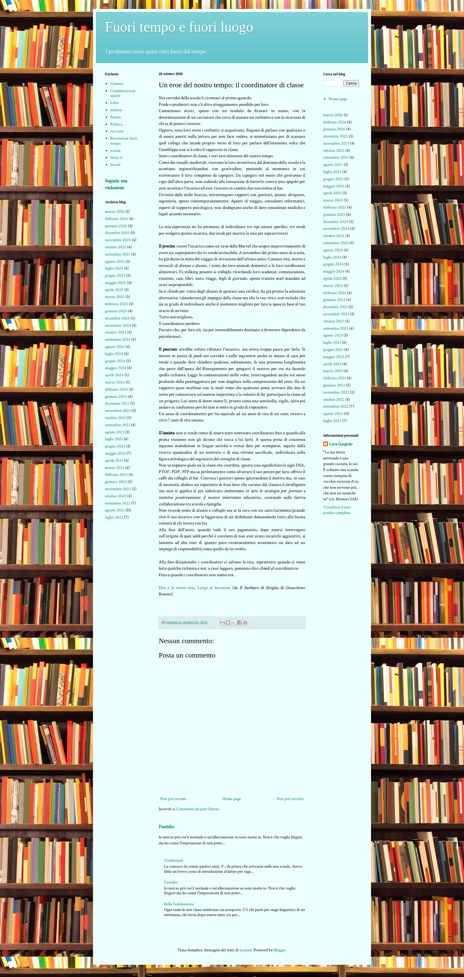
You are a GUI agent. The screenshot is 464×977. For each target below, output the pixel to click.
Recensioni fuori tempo (124, 141)
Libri (114, 103)
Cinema (116, 83)
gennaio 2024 (116, 396)
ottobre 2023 (115, 418)
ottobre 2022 (115, 496)
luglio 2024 (114, 354)
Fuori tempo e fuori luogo (179, 27)
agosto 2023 (114, 432)
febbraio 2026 (116, 218)
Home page (231, 799)
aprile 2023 (114, 460)
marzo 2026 (115, 211)
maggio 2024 (115, 368)
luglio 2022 (114, 517)
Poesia (115, 117)
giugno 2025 (115, 275)
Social (115, 164)
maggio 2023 (115, 453)
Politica (116, 124)
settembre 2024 (117, 339)
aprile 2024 (114, 375)
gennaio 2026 (116, 226)
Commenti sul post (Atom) (197, 809)
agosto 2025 (115, 261)
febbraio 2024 (116, 389)
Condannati (173, 860)
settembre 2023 (117, 425)
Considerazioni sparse (122, 93)
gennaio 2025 (116, 311)
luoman (245, 950)
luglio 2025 (114, 268)
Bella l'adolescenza (179, 904)
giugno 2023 (115, 446)
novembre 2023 (118, 410)
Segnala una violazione (116, 184)
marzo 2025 (115, 296)
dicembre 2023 (117, 403)
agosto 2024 (115, 346)
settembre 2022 (117, 503)
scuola (115, 150)
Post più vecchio (290, 799)
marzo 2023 (114, 467)
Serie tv (116, 157)
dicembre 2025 (117, 233)
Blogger (280, 950)
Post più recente (173, 799)
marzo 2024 (115, 382)
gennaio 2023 (116, 481)
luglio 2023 (114, 439)
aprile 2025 (114, 290)
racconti (117, 131)
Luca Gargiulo (340, 444)
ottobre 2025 (115, 247)
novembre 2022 (118, 489)
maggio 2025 (115, 282)
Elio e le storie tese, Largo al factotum (195, 588)
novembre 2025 (118, 240)
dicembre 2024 (117, 318)
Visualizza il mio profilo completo (337, 510)
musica (116, 110)
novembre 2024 (118, 325)
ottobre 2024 (115, 332)
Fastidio (166, 826)
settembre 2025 (117, 254)
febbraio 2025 (116, 304)
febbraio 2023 (116, 474)
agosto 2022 (115, 510)
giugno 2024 (115, 361)
